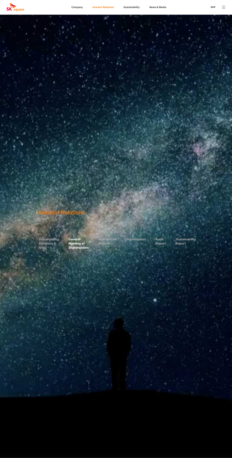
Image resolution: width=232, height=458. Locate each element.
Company (77, 7)
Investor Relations (103, 7)
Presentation (136, 239)
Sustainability (131, 7)
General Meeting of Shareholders (78, 243)
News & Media (157, 7)
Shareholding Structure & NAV (49, 243)
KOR (213, 7)
